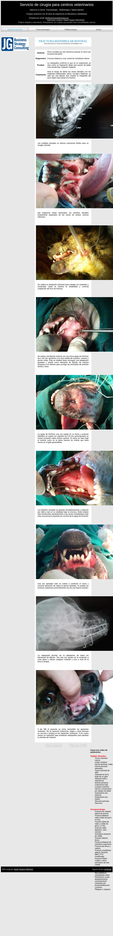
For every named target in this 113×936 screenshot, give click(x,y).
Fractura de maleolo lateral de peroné (103, 812)
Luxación (98, 887)
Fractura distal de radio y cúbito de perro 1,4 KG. (102, 824)
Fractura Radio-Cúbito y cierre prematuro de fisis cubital (102, 862)
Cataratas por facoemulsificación (102, 884)
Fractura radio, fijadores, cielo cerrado (101, 830)
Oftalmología (71, 29)
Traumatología (43, 29)
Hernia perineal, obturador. (101, 767)
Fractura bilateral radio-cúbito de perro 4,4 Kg (103, 818)
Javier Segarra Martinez (23, 869)
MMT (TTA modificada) (99, 855)
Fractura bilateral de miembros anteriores (103, 843)
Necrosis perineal (102, 801)
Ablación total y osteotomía (101, 780)
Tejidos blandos (14, 29)
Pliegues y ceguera (102, 889)
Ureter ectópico (101, 762)
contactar (107, 869)
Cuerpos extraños (102, 787)
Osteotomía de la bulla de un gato (102, 776)
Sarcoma (98, 803)
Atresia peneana (101, 783)
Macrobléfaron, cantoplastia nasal (102, 874)
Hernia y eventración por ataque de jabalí (103, 790)
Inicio (98, 29)
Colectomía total (101, 785)
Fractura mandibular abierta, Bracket (103, 851)
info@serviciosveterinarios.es (57, 18)
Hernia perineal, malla (104, 764)
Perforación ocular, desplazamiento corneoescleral (102, 879)
